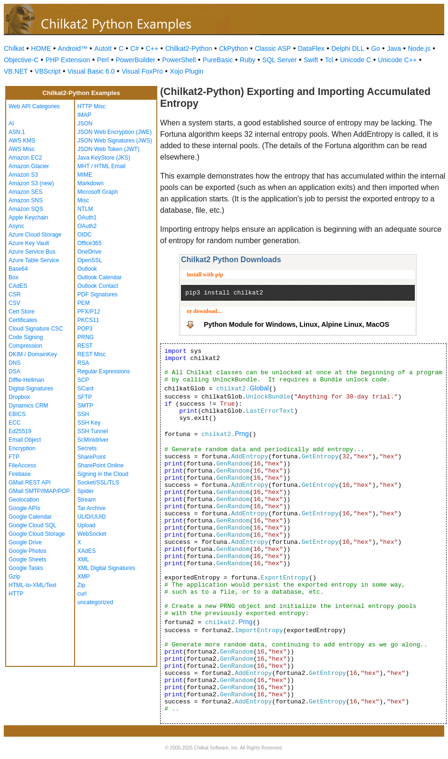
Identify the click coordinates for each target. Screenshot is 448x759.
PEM (83, 303)
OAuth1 (87, 217)
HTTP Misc (91, 106)
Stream (86, 499)
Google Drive (25, 542)
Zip (81, 585)
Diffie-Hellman (26, 380)
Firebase (20, 474)
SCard (85, 388)
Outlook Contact (97, 286)
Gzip (14, 576)
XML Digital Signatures (106, 568)
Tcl (329, 60)
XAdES (86, 551)
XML (83, 559)
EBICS (17, 414)
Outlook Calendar (99, 277)
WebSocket (91, 534)
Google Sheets (27, 559)
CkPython (233, 48)
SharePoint (91, 457)
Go (375, 48)
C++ (152, 48)
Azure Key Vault (29, 243)
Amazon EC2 (25, 157)
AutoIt (103, 48)
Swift (311, 60)
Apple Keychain (28, 217)
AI (11, 123)
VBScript (47, 71)
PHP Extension (68, 60)
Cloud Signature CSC (36, 328)
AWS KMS (22, 140)
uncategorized (95, 602)
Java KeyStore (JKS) (103, 157)
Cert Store (22, 311)
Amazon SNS (26, 200)
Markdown (90, 183)
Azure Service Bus (32, 251)
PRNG (85, 337)
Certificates (23, 320)
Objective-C (21, 60)
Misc (83, 200)
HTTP (16, 593)
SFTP (84, 397)
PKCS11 (88, 320)
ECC (14, 422)
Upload (86, 525)
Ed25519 (20, 431)
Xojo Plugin (186, 71)
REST (85, 345)
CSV (14, 303)
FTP (14, 457)
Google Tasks (26, 568)
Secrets (87, 448)
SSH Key (89, 422)
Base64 (18, 269)
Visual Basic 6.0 (90, 71)
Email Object (25, 439)
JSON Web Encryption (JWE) (114, 132)
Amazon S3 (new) (31, 183)
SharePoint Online (100, 465)
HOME (41, 48)
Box (14, 277)
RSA (83, 363)
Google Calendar (30, 516)
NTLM (85, 209)
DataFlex (311, 48)
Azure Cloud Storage (35, 234)
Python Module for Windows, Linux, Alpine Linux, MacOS (296, 324)
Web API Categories (34, 106)
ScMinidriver (93, 439)
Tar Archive (91, 508)
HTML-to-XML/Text (33, 585)
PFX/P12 (88, 311)
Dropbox (19, 397)
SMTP (85, 405)
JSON (85, 123)
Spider (85, 491)
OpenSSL (89, 260)
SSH (83, 414)
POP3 (85, 328)
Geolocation (24, 499)
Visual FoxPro (142, 71)
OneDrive (89, 251)
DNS (14, 363)
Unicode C (355, 60)
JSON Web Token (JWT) (108, 149)
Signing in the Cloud (102, 474)
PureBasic (218, 60)
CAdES (18, 286)
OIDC (84, 234)
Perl (103, 60)
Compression (25, 345)
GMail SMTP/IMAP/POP (39, 491)
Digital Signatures (31, 388)
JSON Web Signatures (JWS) (114, 140)
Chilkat (14, 48)
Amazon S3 (23, 174)
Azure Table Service (34, 260)
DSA (14, 371)
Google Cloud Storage (37, 534)
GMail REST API (29, 482)
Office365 (89, 243)
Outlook (87, 269)
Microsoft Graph (97, 192)
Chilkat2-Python (188, 48)
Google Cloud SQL (33, 525)
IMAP (84, 115)
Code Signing (26, 337)
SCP (83, 380)
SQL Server (279, 60)
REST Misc (91, 354)
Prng (242, 433)
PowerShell (179, 60)
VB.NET (16, 71)
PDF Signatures (97, 294)
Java (394, 48)
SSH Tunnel (92, 431)
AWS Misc (22, 149)
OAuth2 (87, 226)
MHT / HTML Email (101, 166)
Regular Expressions (103, 371)
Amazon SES (25, 192)
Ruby (248, 60)
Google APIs (24, 508)
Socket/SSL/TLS (98, 482)
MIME (84, 174)
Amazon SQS (26, 209)
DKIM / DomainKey (33, 354)
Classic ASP (273, 48)
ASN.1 (17, 132)
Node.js (419, 48)
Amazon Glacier (29, 166)
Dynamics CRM (28, 405)
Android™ (72, 48)
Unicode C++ (397, 60)
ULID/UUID (91, 516)
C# (134, 48)
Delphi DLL (347, 48)
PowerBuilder (135, 60)
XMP (83, 576)
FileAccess (22, 465)
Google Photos (27, 551)
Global (258, 388)
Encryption (22, 448)
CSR (14, 294)
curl (81, 593)
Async (16, 226)
